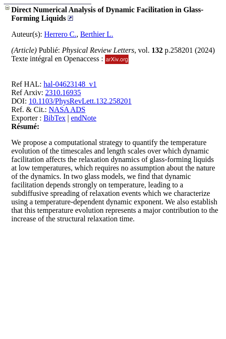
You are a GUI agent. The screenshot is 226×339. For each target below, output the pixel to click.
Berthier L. (96, 34)
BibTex (54, 118)
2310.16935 (63, 93)
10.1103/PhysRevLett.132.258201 (80, 101)
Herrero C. (60, 34)
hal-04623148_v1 (70, 84)
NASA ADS (67, 109)
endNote (84, 118)
